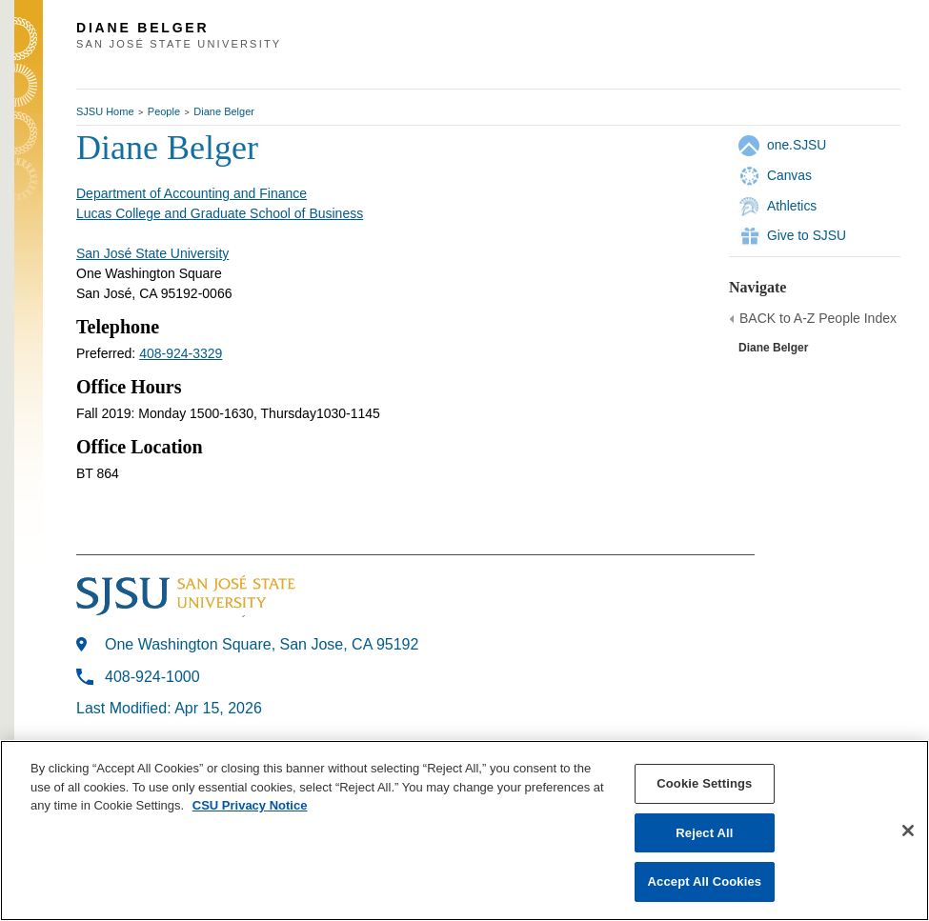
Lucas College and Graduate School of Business (219, 213)
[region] (464, 830)
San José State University (152, 253)
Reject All (704, 833)
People (164, 111)
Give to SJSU (806, 235)
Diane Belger (223, 111)
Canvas (789, 175)
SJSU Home (105, 111)
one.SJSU (796, 144)
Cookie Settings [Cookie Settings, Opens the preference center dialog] (704, 783)
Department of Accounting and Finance (191, 193)
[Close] (908, 830)
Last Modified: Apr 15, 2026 (169, 708)
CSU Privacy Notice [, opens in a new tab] (250, 805)
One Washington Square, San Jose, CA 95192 (261, 644)
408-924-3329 (180, 353)
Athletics (792, 205)
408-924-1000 (152, 677)
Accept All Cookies (705, 881)
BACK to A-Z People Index (818, 318)
